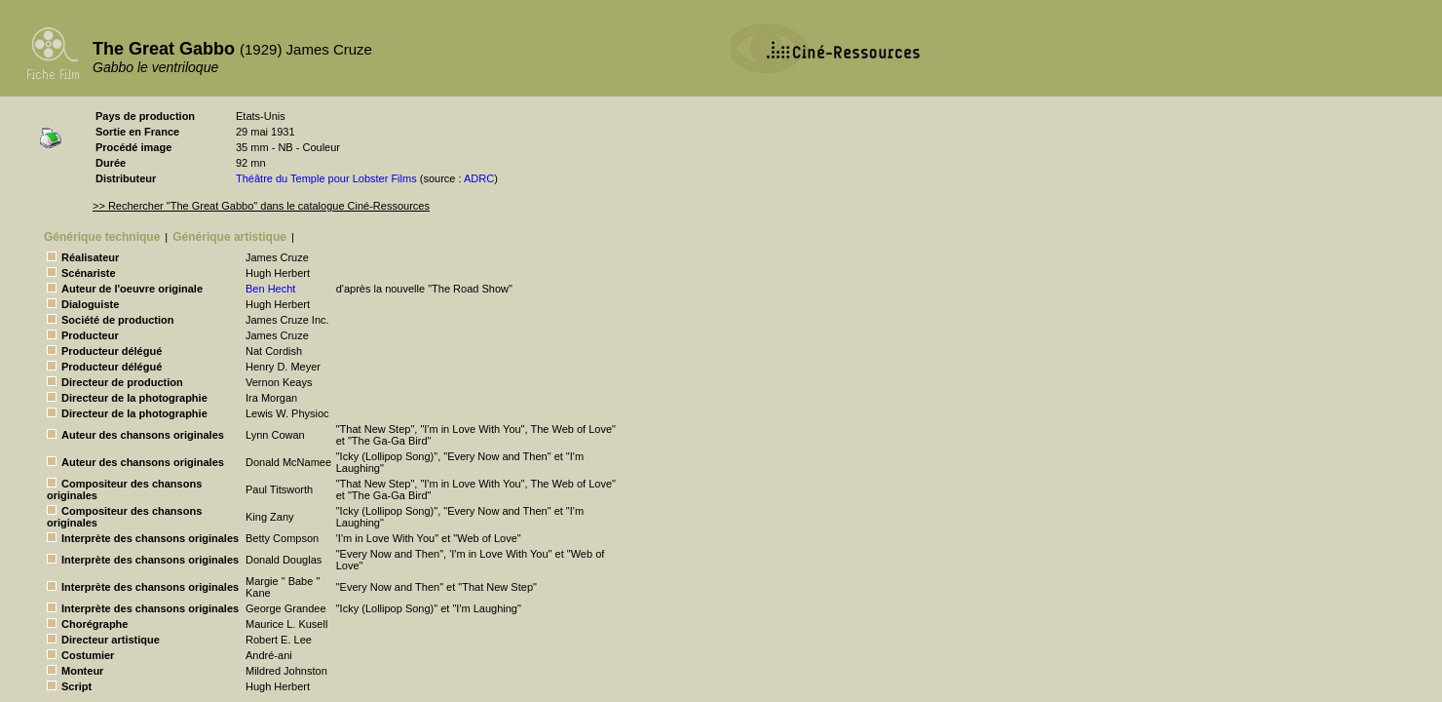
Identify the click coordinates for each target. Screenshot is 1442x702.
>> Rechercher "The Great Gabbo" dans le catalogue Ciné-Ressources (261, 206)
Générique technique (102, 237)
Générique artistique (229, 237)
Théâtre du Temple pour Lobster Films (326, 178)
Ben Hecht (270, 288)
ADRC (479, 178)
